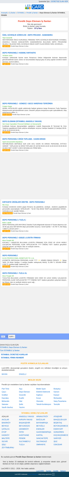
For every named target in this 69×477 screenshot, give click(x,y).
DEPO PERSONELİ (10, 255)
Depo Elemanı (24, 392)
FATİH (21, 432)
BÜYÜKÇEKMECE (61, 426)
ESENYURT (58, 429)
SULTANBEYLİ (24, 441)
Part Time (5, 389)
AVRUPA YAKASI (25, 420)
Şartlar (48, 471)
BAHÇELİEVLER (60, 420)
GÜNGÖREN (59, 432)
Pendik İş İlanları (32, 13)
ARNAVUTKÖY (42, 416)
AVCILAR (5, 420)
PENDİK (22, 438)
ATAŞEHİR (58, 416)
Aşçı (20, 389)
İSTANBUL (21, 13)
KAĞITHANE (24, 435)
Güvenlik (22, 395)
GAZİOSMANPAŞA (43, 432)
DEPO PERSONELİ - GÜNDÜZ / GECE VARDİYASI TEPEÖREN (27, 103)
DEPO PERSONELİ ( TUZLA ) (14, 220)
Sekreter (5, 404)
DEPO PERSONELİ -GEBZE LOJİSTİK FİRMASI (21, 238)
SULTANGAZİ (41, 441)
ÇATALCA (5, 429)
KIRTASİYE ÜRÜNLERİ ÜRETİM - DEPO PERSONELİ (23, 202)
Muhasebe (58, 398)
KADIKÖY (5, 435)
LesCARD (40, 471)
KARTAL (39, 435)
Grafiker (5, 395)
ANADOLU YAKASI (26, 416)
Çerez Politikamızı (33, 474)
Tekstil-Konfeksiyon (43, 404)
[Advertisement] (34, 83)
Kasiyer (56, 395)
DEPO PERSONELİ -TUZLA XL (14, 273)
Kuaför (21, 398)
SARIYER (57, 438)
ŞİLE (55, 441)
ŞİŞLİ (4, 444)
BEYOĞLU (40, 426)
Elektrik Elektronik (43, 392)
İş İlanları (12, 13)
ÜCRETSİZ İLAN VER (59, 1)
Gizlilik (55, 471)
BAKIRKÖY (6, 423)
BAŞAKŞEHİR (24, 423)
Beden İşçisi (41, 389)
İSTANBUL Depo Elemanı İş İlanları (13, 347)
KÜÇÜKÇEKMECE (61, 435)
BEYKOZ (5, 426)
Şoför (21, 404)
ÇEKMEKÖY (24, 429)
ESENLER (40, 429)
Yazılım (22, 407)
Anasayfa (4, 13)
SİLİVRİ (5, 441)
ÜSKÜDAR (58, 444)
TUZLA (21, 444)
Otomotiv (39, 401)
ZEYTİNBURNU (8, 448)
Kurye (38, 398)
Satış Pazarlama (60, 401)
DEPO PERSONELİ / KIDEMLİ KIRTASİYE (19, 53)
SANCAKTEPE (42, 438)
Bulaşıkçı (57, 389)
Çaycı (4, 392)
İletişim (63, 471)
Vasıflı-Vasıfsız (7, 407)
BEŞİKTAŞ (58, 423)
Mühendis (5, 401)
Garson (56, 392)
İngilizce (39, 395)
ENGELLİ (22, 374)
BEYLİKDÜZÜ (24, 426)
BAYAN (4, 374)
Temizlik (57, 404)
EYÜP (4, 432)
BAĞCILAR (40, 420)
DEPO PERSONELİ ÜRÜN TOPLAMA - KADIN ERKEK (24, 139)
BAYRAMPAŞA (42, 423)
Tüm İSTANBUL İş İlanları (10, 350)
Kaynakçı (5, 398)
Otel (20, 401)
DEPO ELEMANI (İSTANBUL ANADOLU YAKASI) (22, 121)
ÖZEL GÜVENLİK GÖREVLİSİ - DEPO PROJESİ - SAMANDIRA (27, 35)
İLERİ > (11, 336)
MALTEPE (6, 438)
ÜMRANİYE (40, 444)
